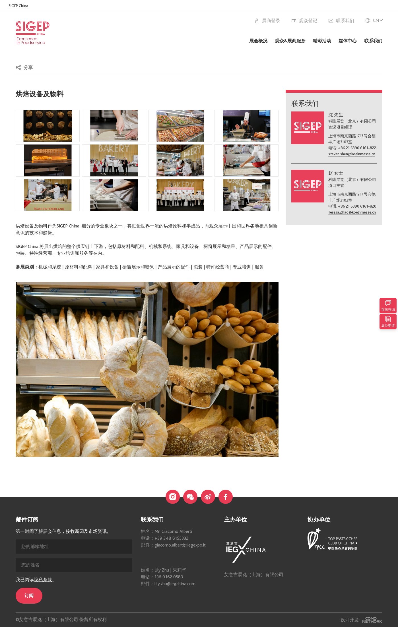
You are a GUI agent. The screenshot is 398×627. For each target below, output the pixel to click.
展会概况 (258, 41)
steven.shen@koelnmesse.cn (351, 154)
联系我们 (373, 41)
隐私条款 (43, 620)
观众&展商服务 (290, 41)
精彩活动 (322, 41)
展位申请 (388, 322)
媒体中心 (348, 41)
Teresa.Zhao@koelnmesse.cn (352, 212)
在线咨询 (388, 306)
